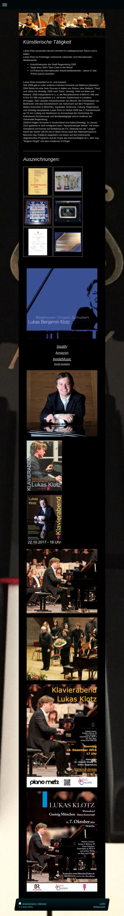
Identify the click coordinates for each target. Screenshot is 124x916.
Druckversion (28, 903)
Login (102, 903)
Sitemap (42, 903)
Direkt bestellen (62, 364)
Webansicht (99, 906)
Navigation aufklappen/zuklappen (62, 5)
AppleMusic (62, 359)
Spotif (61, 346)
